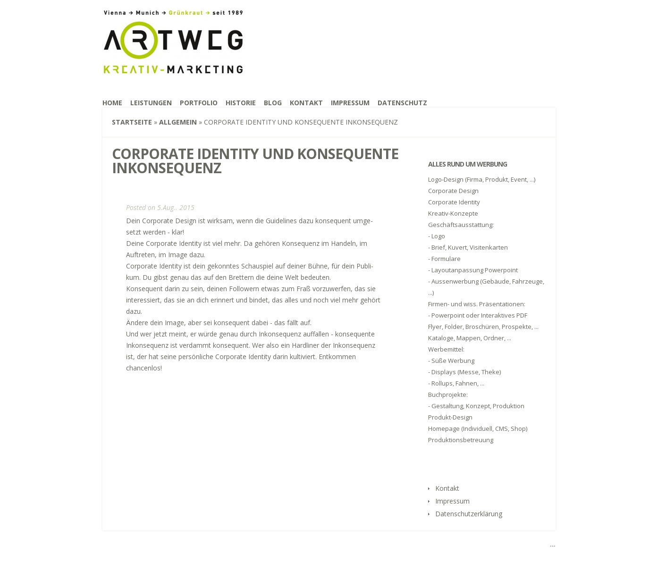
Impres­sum (350, 102)
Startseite (132, 122)
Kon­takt (306, 102)
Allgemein (178, 122)
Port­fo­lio (199, 102)
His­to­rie (241, 102)
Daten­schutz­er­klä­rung (468, 513)
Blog (273, 102)
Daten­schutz (402, 102)
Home (112, 102)
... (553, 544)
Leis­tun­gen (151, 102)
